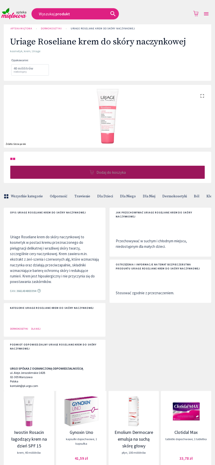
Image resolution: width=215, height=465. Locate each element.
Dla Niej (149, 196)
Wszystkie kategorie (24, 196)
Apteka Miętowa (21, 28)
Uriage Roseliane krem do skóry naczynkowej (103, 28)
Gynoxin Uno (81, 432)
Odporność (58, 196)
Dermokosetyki (51, 28)
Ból (196, 196)
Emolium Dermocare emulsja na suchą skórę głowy (134, 439)
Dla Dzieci (105, 196)
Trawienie (82, 196)
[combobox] (87, 14)
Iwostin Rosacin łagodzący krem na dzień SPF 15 (29, 439)
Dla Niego (128, 196)
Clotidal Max (186, 432)
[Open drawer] (206, 14)
